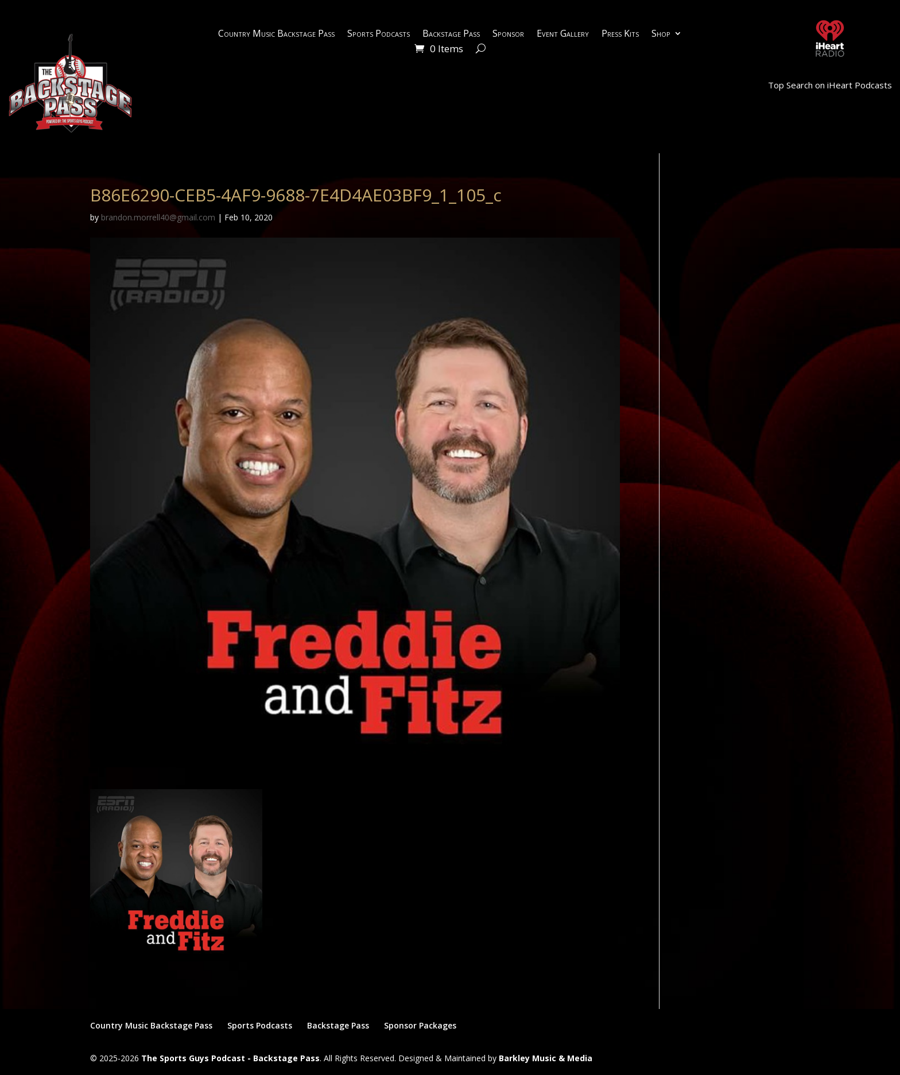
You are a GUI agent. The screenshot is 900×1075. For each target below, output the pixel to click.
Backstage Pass (451, 34)
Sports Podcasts (378, 34)
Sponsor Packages (420, 1025)
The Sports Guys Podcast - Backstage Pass (230, 1058)
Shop (660, 34)
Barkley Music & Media (545, 1058)
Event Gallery (563, 34)
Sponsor (508, 34)
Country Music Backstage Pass (276, 34)
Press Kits (620, 34)
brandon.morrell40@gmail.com (158, 217)
